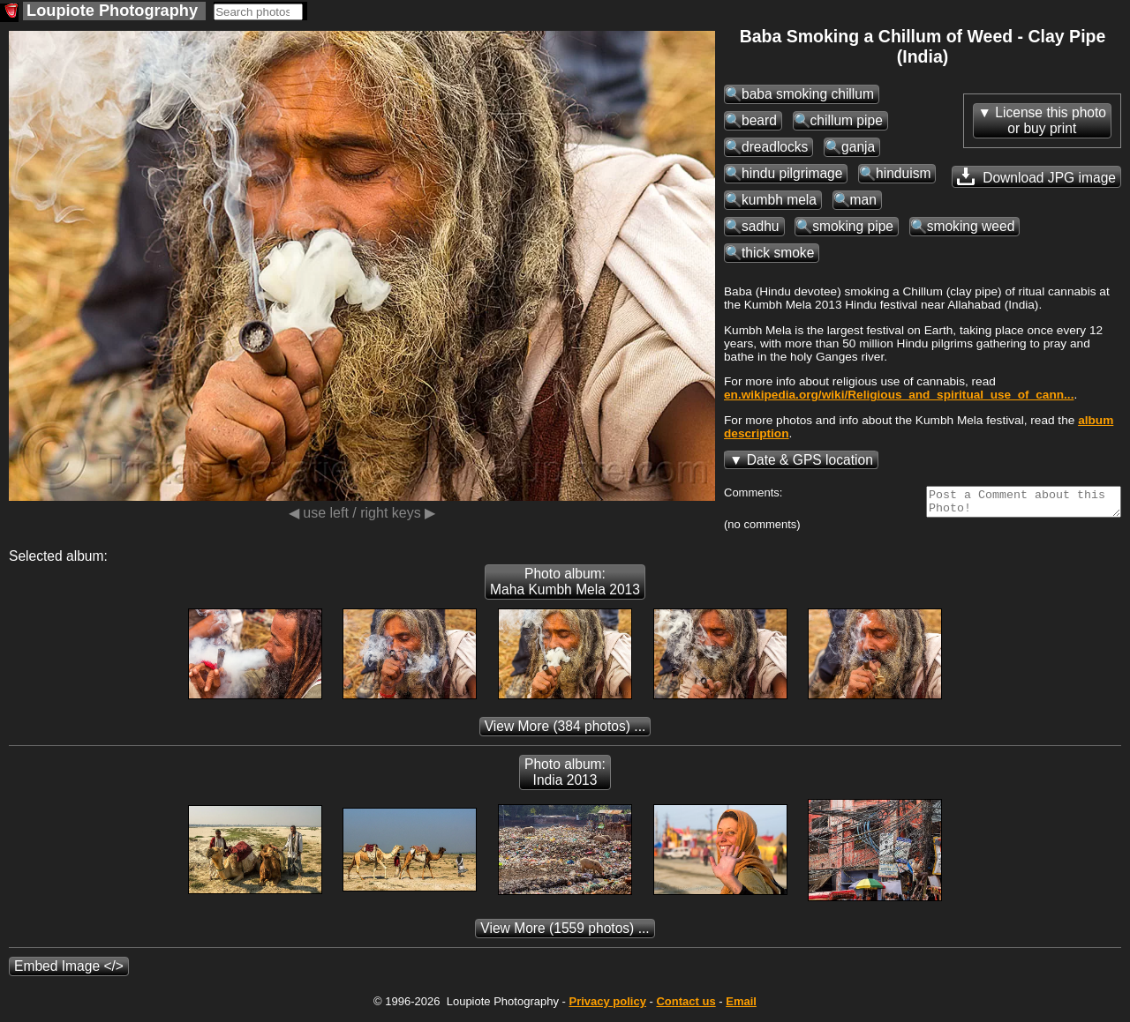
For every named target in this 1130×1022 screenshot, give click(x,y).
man (863, 199)
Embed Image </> (69, 971)
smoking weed (971, 226)
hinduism (903, 173)
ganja (858, 146)
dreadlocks (775, 146)
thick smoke (778, 252)
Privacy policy (607, 1006)
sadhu (761, 226)
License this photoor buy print (1050, 120)
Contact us (685, 1006)
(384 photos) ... (565, 731)
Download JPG (1036, 176)
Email (741, 1006)
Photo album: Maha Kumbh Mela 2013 (565, 586)
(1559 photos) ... (564, 933)
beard (759, 120)
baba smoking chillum (808, 93)
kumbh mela (779, 199)
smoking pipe (852, 226)
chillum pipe (846, 120)
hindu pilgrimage (792, 173)
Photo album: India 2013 (565, 777)
